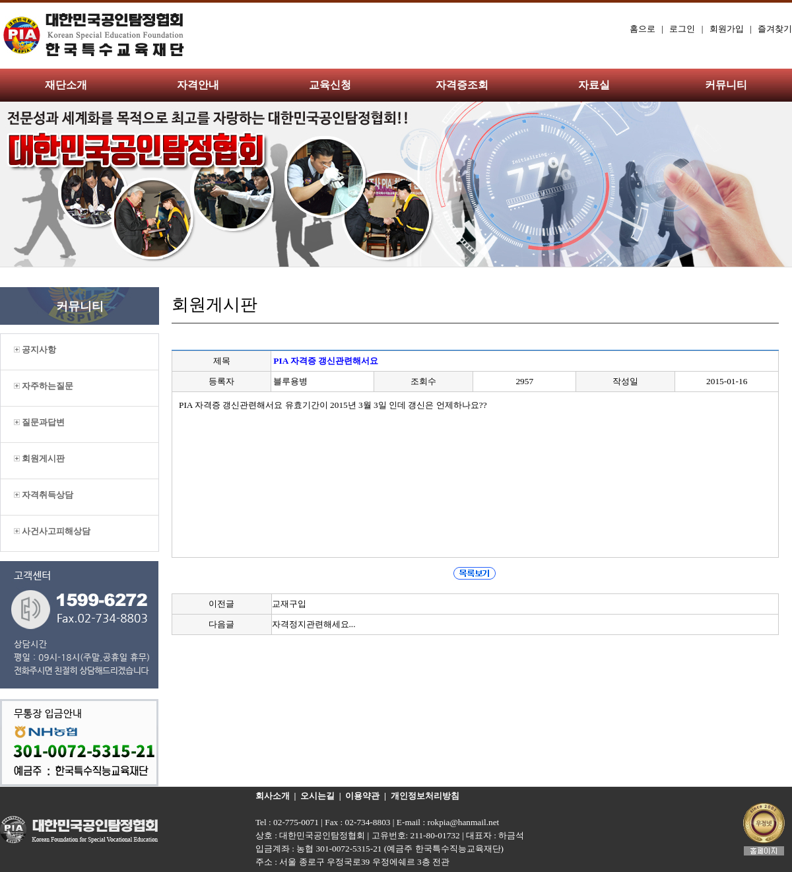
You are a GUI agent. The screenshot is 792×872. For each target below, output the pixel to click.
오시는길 (317, 796)
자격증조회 (462, 84)
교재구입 (289, 604)
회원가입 (727, 29)
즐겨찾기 (775, 29)
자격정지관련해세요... (314, 624)
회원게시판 (39, 458)
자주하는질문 (43, 386)
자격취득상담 (43, 495)
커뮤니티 (726, 84)
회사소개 (272, 796)
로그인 (682, 29)
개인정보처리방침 (425, 796)
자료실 (594, 84)
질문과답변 (39, 422)
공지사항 (35, 349)
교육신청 (330, 84)
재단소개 (66, 84)
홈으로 (642, 29)
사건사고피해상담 (52, 531)
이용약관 (362, 796)
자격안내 (198, 84)
